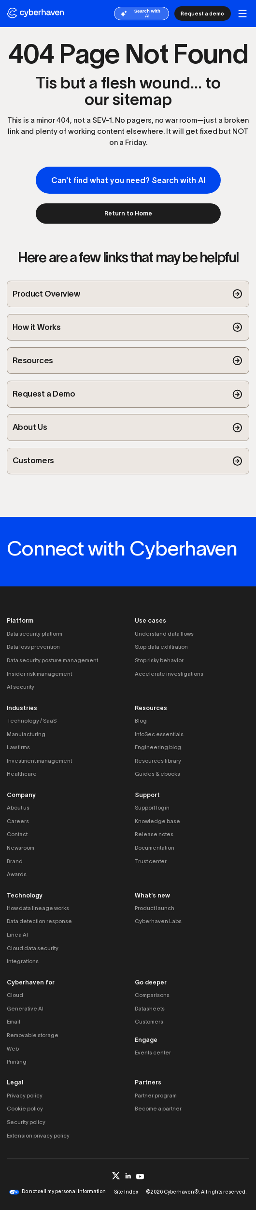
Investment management (39, 761)
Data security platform (34, 634)
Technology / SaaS (32, 721)
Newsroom (20, 848)
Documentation (154, 848)
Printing (17, 1062)
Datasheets (150, 1008)
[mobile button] (243, 13)
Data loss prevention (33, 647)
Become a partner (158, 1108)
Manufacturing (26, 734)
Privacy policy (25, 1095)
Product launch (154, 908)
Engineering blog (158, 747)
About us (18, 808)
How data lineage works (38, 908)
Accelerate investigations (169, 674)
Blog (141, 721)
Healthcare (22, 774)
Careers (18, 821)
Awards (17, 874)
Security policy (26, 1122)
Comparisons (152, 995)
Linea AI (17, 935)
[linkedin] (128, 1176)
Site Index (126, 1192)
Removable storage (32, 1035)
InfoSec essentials (159, 734)
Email (13, 1022)
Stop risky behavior (159, 660)
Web (13, 1049)
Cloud (15, 995)
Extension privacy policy (38, 1136)
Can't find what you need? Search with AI (128, 180)
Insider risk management (39, 674)
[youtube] (140, 1176)
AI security (20, 687)
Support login (152, 808)
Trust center (151, 861)
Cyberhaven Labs (158, 921)
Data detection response (39, 921)
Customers (149, 1022)
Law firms (18, 747)
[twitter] (116, 1176)
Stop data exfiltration (161, 647)
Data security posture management (52, 660)
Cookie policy (25, 1108)
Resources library (158, 761)
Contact (17, 834)
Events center (153, 1052)
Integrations (23, 961)
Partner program (156, 1095)
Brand (15, 861)
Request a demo (202, 13)
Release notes (154, 834)
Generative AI (25, 1008)
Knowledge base (157, 821)
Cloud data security (32, 948)
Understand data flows (164, 634)
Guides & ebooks (157, 774)
